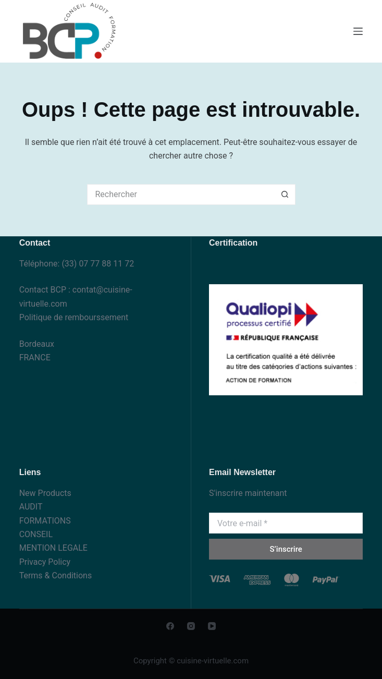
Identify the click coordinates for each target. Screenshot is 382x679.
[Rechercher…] (181, 194)
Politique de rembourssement (74, 317)
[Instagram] (191, 626)
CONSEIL (36, 534)
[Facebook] (170, 626)
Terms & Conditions (55, 575)
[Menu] (358, 31)
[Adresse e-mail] (286, 523)
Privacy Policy (45, 562)
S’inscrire (285, 549)
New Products (45, 493)
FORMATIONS (45, 521)
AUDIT (31, 507)
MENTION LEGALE (53, 548)
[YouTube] (212, 626)
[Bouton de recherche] (285, 194)
